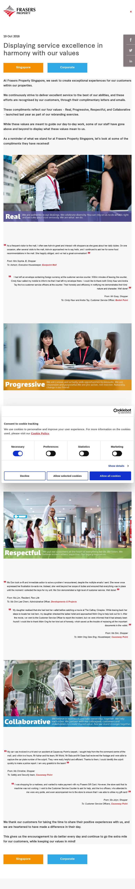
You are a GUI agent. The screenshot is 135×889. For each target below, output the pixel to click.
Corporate (67, 67)
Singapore (23, 67)
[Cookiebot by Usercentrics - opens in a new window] (116, 411)
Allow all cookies (110, 475)
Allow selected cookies (67, 475)
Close (131, 13)
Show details (116, 465)
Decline (24, 475)
